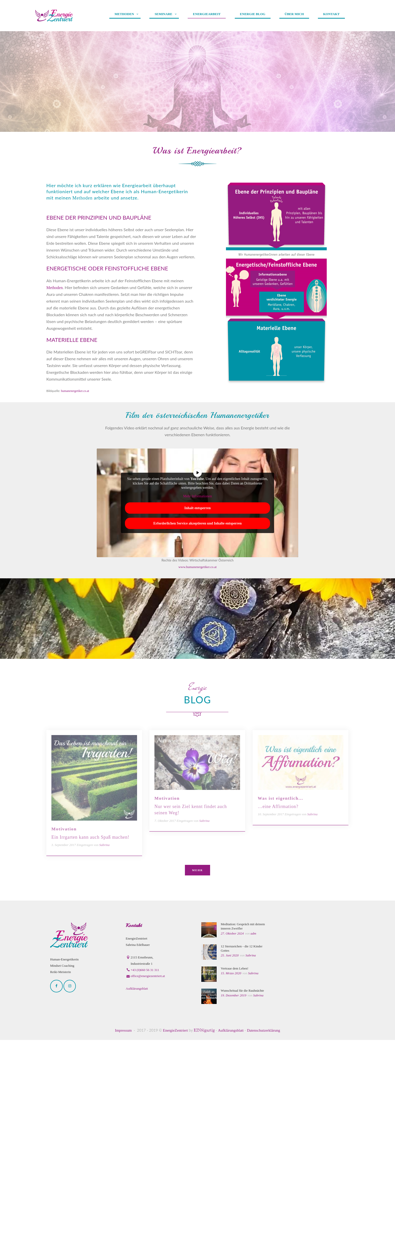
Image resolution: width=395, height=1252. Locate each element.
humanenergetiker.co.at (75, 391)
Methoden (83, 197)
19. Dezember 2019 (233, 1207)
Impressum (123, 1242)
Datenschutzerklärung (263, 1242)
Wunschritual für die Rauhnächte (242, 1202)
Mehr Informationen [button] (197, 496)
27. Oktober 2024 (232, 1145)
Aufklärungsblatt (137, 1200)
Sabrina (250, 1167)
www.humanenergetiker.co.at (197, 567)
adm (253, 1145)
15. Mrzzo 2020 (231, 1185)
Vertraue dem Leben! (234, 1180)
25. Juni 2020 (230, 1167)
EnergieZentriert (175, 1242)
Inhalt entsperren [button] (197, 508)
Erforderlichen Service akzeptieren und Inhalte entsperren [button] (197, 523)
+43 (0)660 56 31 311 (145, 1182)
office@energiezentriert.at (148, 1188)
